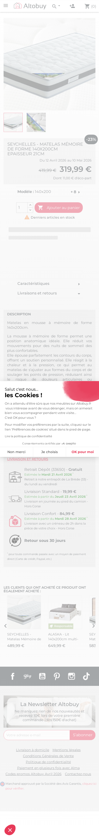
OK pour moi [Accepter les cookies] (63, 452)
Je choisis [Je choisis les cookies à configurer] (30, 452)
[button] (10, 830)
